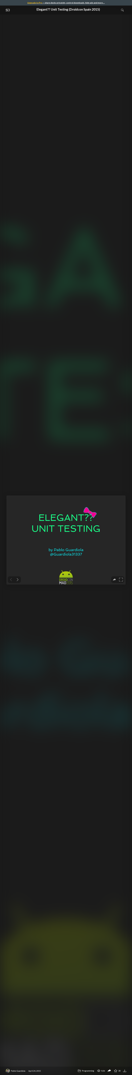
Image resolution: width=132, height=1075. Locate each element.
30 (117, 1070)
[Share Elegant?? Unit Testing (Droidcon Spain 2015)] (109, 1071)
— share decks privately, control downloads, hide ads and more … (66, 2)
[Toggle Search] (122, 10)
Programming (86, 1070)
